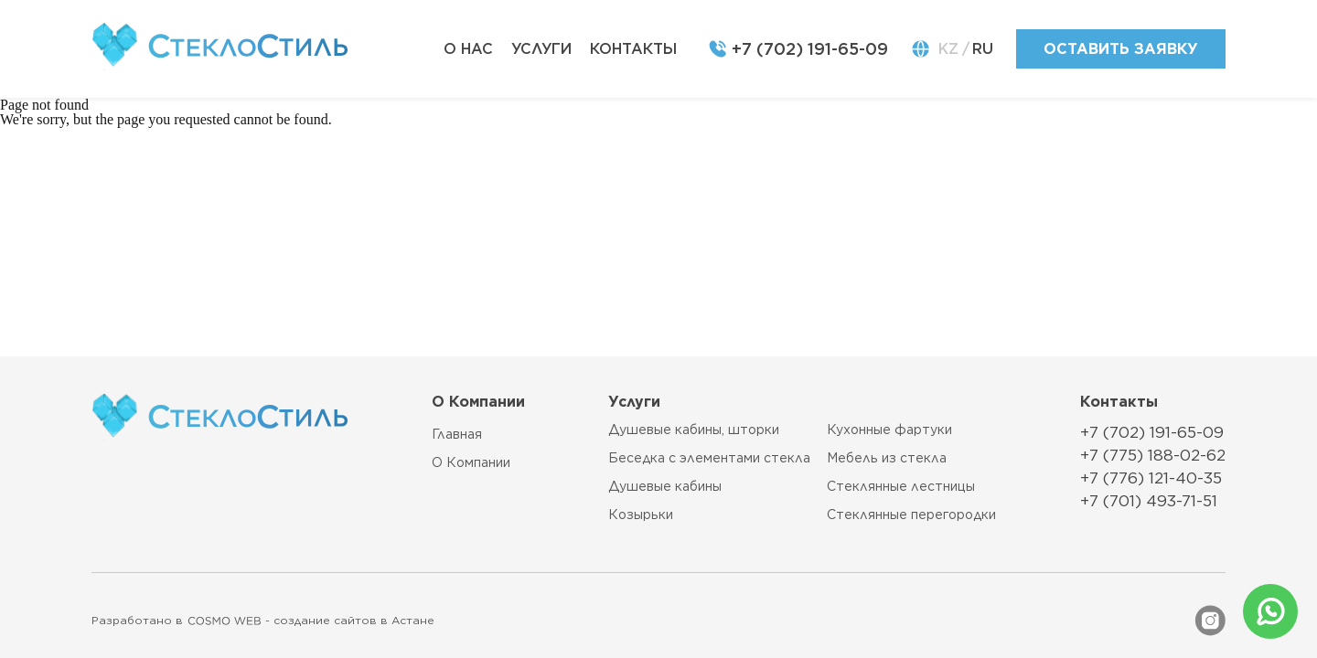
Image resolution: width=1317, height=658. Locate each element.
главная (457, 434)
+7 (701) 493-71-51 (1148, 501)
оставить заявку (1121, 49)
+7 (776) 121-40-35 (1151, 478)
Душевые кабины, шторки (693, 430)
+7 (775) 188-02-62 (1153, 455)
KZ (948, 49)
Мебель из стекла (887, 458)
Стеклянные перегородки (911, 515)
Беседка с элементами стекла (709, 458)
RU (982, 49)
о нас (468, 49)
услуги (541, 49)
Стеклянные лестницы (901, 487)
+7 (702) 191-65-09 (810, 48)
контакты (633, 49)
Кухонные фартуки (889, 430)
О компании (471, 462)
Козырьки (640, 515)
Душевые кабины (665, 487)
